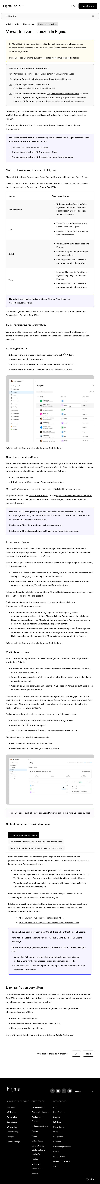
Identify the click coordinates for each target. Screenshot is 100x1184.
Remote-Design (13, 1142)
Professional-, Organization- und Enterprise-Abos (50, 74)
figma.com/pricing (23, 303)
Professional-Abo (14, 704)
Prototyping (12, 1117)
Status (55, 1166)
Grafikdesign (12, 1122)
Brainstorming (12, 1132)
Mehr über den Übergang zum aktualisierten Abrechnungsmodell (40, 58)
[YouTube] (58, 1091)
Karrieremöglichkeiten (62, 1147)
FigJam (35, 1131)
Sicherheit (36, 1164)
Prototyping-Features (40, 1112)
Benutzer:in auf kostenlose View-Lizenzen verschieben (36, 841)
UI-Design (11, 1107)
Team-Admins (55, 79)
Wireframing (12, 1127)
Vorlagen (10, 1137)
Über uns (56, 1151)
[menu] (83, 1091)
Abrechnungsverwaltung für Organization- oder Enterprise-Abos (42, 157)
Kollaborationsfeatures (41, 1126)
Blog (55, 1107)
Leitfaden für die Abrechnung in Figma (30, 147)
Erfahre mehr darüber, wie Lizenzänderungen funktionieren (34, 448)
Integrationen (37, 1169)
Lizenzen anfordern (38, 495)
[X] (52, 1090)
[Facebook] (69, 1090)
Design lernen (58, 1127)
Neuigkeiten (58, 1137)
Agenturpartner (59, 1156)
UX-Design (11, 1112)
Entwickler (57, 1122)
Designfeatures (38, 1107)
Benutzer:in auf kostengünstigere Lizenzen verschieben (36, 848)
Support (56, 1117)
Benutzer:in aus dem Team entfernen (28, 581)
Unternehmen (37, 1141)
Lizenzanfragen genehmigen (23, 835)
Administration (13, 24)
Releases (57, 1142)
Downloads (57, 1132)
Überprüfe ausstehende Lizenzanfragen (25, 1035)
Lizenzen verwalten (47, 24)
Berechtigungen (17, 311)
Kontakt (35, 1174)
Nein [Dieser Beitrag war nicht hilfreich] (88, 1053)
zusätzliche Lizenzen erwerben (65, 489)
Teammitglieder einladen (22, 477)
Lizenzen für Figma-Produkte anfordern (54, 994)
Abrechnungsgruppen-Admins (62, 97)
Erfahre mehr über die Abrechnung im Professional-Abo (35, 525)
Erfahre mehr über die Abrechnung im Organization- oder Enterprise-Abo (43, 531)
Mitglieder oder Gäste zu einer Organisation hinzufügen (37, 482)
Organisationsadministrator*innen (29, 88)
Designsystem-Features (38, 1119)
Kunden (35, 1159)
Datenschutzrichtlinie (61, 1161)
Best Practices (59, 1112)
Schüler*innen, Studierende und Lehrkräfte (38, 1150)
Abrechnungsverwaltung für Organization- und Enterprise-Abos (49, 922)
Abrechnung (29, 24)
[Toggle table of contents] (50, 16)
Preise (34, 1136)
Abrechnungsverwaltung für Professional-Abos (34, 152)
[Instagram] (64, 1090)
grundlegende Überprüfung (73, 263)
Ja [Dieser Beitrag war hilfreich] (76, 1053)
